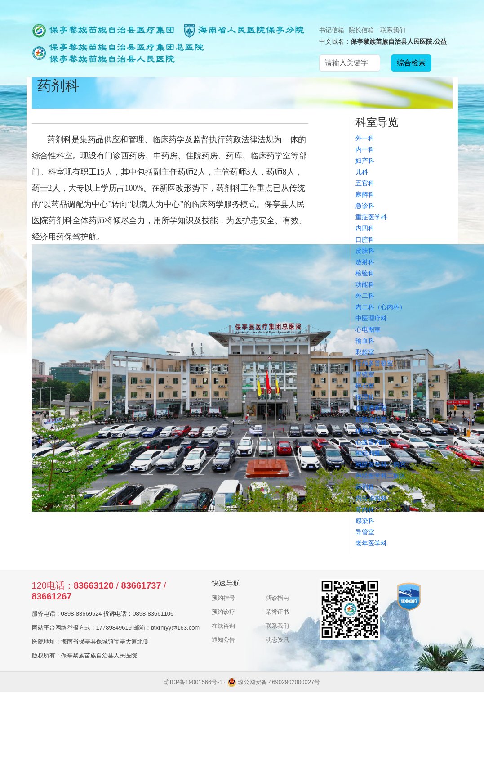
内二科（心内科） (380, 306)
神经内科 (368, 453)
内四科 (364, 228)
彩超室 (364, 352)
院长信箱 (361, 30)
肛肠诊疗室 (371, 419)
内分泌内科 (371, 498)
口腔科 (364, 239)
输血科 (364, 340)
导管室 (364, 532)
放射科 (364, 262)
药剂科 (364, 486)
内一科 (364, 149)
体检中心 (368, 430)
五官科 (364, 183)
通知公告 (223, 639)
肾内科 (364, 509)
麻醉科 (364, 194)
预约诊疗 (223, 611)
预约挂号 (223, 597)
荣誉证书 (277, 611)
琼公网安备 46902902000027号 (273, 682)
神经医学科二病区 (380, 475)
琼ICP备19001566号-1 (193, 682)
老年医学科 (371, 543)
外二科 (364, 295)
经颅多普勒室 (374, 363)
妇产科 (364, 160)
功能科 (364, 284)
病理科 (364, 396)
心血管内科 (371, 442)
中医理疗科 (371, 318)
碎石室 (364, 385)
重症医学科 (371, 216)
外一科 (364, 138)
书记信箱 (331, 30)
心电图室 (368, 329)
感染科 (364, 520)
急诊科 (364, 205)
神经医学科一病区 (380, 464)
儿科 (361, 172)
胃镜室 (364, 374)
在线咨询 (223, 625)
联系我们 (392, 30)
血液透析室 (371, 408)
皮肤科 (364, 250)
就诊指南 (277, 597)
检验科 (364, 273)
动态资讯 (277, 639)
